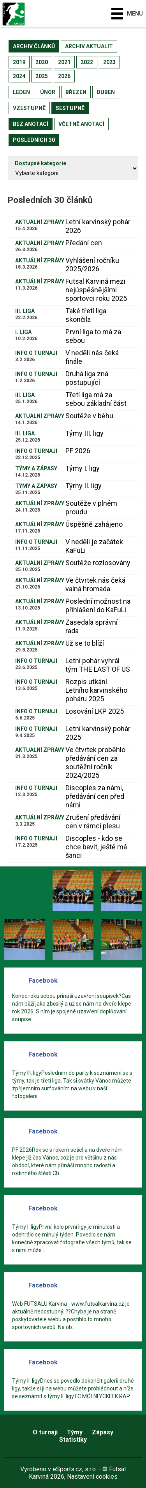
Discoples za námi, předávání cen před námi (94, 796)
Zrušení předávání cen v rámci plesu (92, 821)
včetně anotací (81, 124)
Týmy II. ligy (83, 486)
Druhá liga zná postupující (86, 378)
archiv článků (34, 46)
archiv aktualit (89, 46)
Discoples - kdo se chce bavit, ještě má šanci (96, 846)
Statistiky (73, 1439)
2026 (64, 76)
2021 (64, 62)
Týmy (75, 1432)
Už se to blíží (84, 643)
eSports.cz (67, 1469)
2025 (41, 76)
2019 (19, 62)
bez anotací (30, 124)
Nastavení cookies (92, 1476)
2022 (87, 62)
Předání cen (83, 243)
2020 (41, 62)
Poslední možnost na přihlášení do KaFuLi (97, 605)
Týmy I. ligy (82, 468)
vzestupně (29, 108)
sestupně (70, 108)
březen (75, 92)
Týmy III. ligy (84, 433)
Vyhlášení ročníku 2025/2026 (92, 264)
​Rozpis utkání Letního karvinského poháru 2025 (96, 690)
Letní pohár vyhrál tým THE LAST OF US (97, 665)
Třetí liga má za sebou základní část (96, 399)
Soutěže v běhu (89, 416)
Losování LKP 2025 (94, 711)
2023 (109, 62)
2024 (19, 76)
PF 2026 (77, 451)
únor (47, 92)
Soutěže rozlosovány (97, 563)
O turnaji (45, 1432)
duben (106, 92)
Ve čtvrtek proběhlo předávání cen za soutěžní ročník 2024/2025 (95, 762)
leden (21, 92)
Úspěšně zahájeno (94, 524)
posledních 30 (34, 140)
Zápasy (102, 1432)
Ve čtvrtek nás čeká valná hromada (95, 584)
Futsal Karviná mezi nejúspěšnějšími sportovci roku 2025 (96, 289)
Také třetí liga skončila (85, 315)
